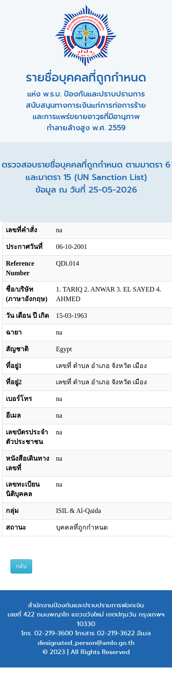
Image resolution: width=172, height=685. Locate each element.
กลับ (21, 566)
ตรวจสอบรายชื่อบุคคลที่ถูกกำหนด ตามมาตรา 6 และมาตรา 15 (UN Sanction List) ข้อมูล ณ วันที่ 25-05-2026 (86, 177)
